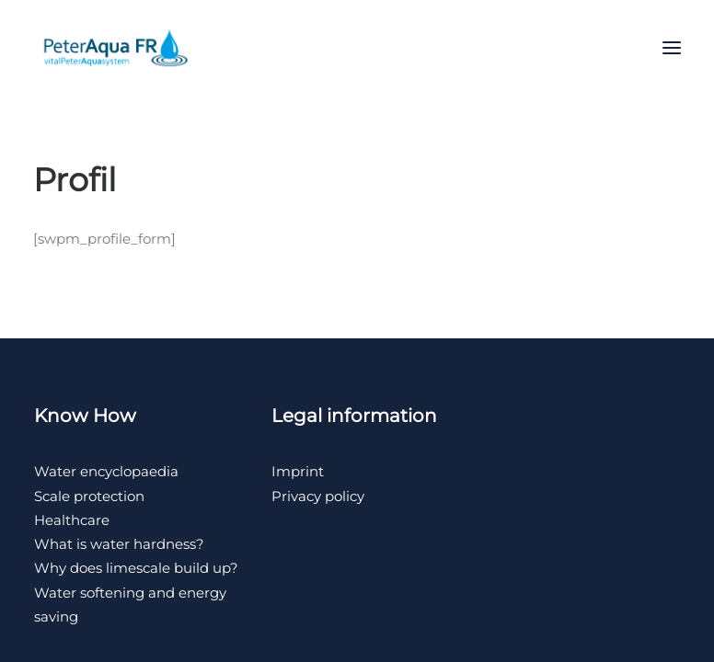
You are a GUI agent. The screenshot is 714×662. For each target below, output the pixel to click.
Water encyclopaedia (106, 471)
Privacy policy (317, 496)
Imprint (297, 471)
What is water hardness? (119, 544)
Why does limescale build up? (136, 567)
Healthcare (71, 520)
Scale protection (89, 496)
